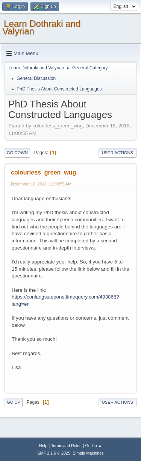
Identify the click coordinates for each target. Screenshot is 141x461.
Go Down (17, 152)
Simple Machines (88, 453)
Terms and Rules (66, 445)
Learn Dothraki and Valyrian (41, 27)
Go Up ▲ (93, 445)
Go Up (13, 402)
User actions (117, 152)
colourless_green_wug (43, 172)
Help (43, 445)
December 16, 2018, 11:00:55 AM (41, 184)
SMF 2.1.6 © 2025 (53, 453)
